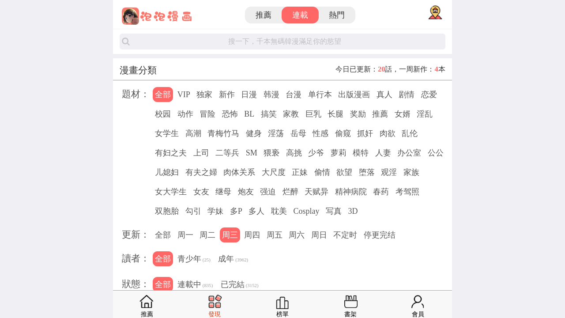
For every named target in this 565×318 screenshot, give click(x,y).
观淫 (389, 172)
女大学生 (171, 191)
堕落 (367, 172)
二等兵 (227, 152)
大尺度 (274, 172)
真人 (384, 94)
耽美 (279, 211)
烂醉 (290, 191)
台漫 (293, 94)
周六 (297, 235)
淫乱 (425, 114)
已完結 (240, 285)
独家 (204, 94)
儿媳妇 (167, 172)
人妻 (383, 152)
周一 (185, 235)
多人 (256, 211)
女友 (201, 191)
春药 (381, 191)
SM (251, 152)
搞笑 (269, 114)
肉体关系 (239, 172)
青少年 (194, 260)
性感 (320, 133)
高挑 (294, 152)
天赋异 (316, 191)
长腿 (335, 114)
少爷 (316, 152)
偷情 (322, 172)
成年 (233, 260)
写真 (334, 211)
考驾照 (407, 191)
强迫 (268, 191)
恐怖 (230, 114)
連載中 (195, 285)
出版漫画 (354, 94)
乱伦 (410, 133)
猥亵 (271, 152)
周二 (207, 235)
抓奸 (365, 133)
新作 (227, 94)
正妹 (300, 172)
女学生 (167, 133)
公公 (436, 152)
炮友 (246, 191)
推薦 (263, 15)
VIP (183, 94)
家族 (411, 172)
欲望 (344, 172)
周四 (252, 235)
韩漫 (271, 94)
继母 (223, 191)
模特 (361, 152)
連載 (300, 15)
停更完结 (380, 235)
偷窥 (343, 133)
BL (249, 114)
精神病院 (351, 191)
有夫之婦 (201, 172)
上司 (201, 152)
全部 (163, 94)
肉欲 (388, 133)
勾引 (193, 211)
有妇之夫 (171, 152)
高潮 (193, 133)
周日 (319, 235)
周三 (230, 235)
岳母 (298, 133)
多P (236, 211)
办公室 (409, 152)
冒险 (207, 114)
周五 (274, 235)
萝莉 (339, 152)
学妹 (215, 211)
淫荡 (276, 133)
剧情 (406, 94)
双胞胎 (167, 211)
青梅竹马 (223, 133)
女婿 (403, 114)
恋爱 (429, 94)
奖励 (358, 114)
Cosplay (306, 211)
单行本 (320, 94)
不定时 (345, 235)
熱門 (337, 15)
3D (353, 211)
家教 (291, 114)
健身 (254, 133)
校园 (163, 114)
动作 (185, 114)
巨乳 (313, 114)
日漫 (249, 94)
